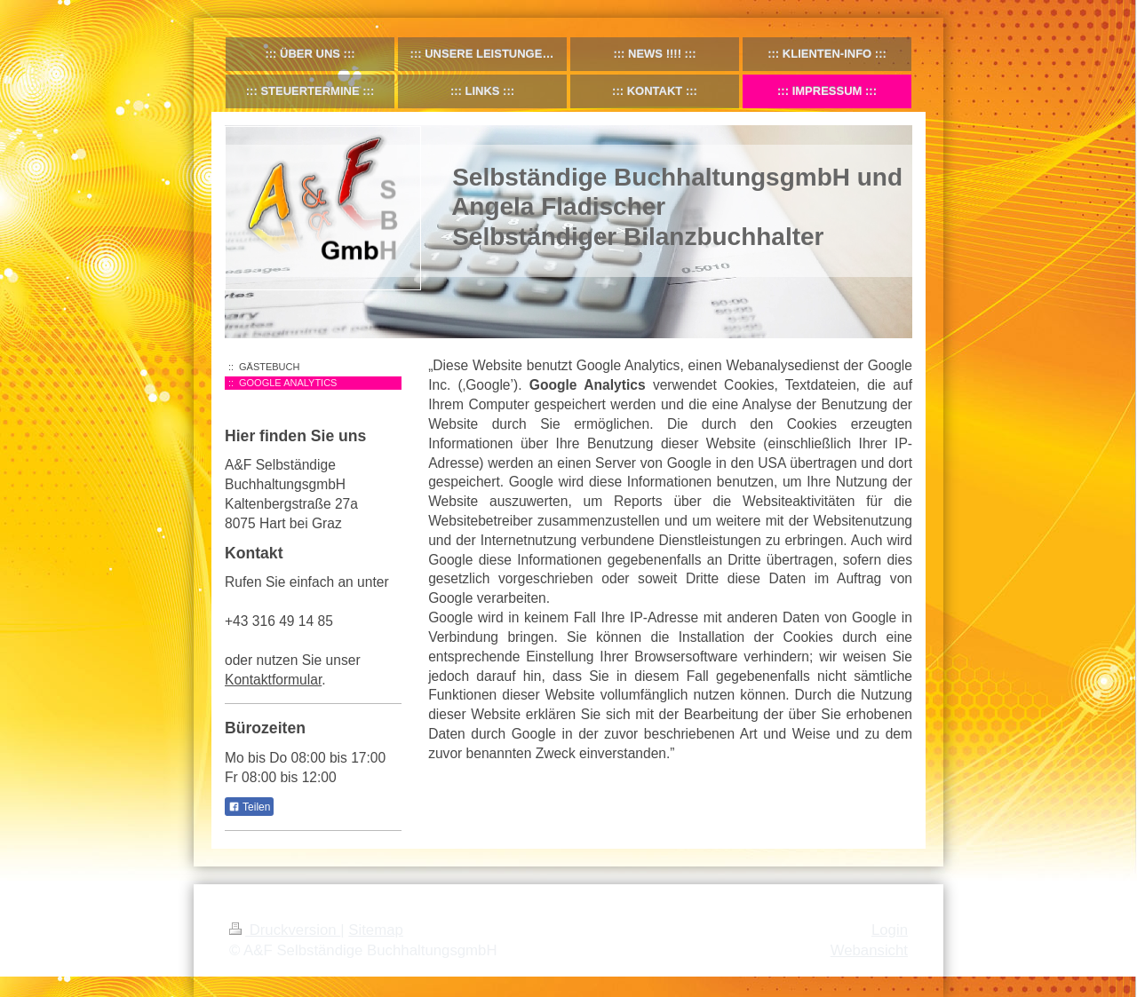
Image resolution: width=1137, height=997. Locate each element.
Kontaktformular (273, 679)
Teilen (249, 807)
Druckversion (284, 930)
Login (889, 930)
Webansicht (869, 950)
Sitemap (375, 930)
